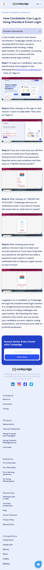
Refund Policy (8, 524)
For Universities (9, 467)
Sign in (38, 4)
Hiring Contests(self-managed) (9, 435)
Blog (5, 510)
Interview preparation (8, 504)
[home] (20, 4)
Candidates (14, 12)
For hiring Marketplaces (8, 480)
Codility (6, 559)
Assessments (8, 424)
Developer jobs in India (9, 498)
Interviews (7, 447)
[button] (4, 4)
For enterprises (9, 463)
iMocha (6, 549)
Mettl (5, 554)
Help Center (5, 12)
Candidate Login (25, 12)
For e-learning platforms (8, 473)
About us (6, 399)
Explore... (6, 563)
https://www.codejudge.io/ (28, 70)
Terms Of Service (10, 515)
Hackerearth (8, 540)
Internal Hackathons (11, 429)
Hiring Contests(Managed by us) (9, 441)
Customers (7, 404)
